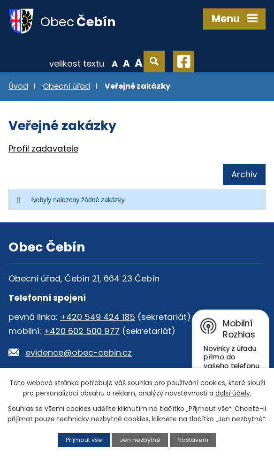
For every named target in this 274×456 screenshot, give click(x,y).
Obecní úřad (66, 86)
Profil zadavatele (43, 148)
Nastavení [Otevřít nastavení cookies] (192, 440)
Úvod (18, 86)
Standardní (126, 62)
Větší (139, 62)
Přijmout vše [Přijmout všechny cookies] (84, 440)
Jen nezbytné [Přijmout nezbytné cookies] (140, 440)
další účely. (233, 393)
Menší (115, 62)
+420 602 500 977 (82, 331)
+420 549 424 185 (97, 317)
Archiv (244, 174)
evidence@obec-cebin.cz (78, 352)
